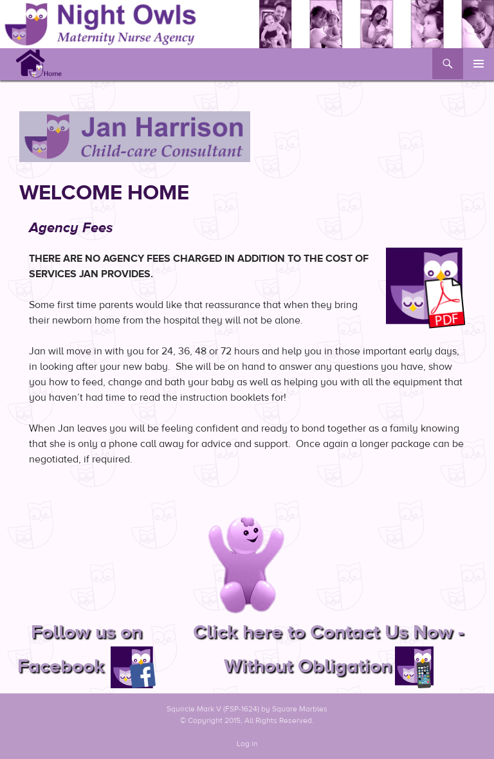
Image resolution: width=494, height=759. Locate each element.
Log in (247, 743)
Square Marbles (299, 709)
